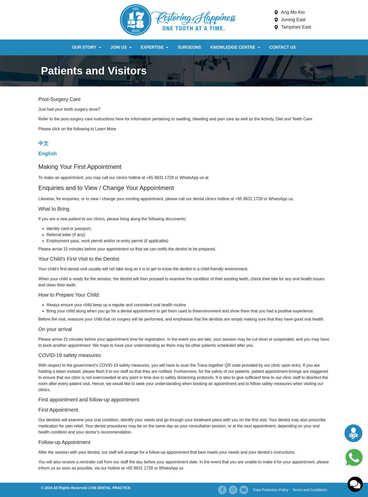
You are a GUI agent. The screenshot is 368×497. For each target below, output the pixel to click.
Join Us (121, 47)
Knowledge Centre (235, 47)
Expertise (155, 47)
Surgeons (189, 47)
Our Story (86, 47)
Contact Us (282, 47)
